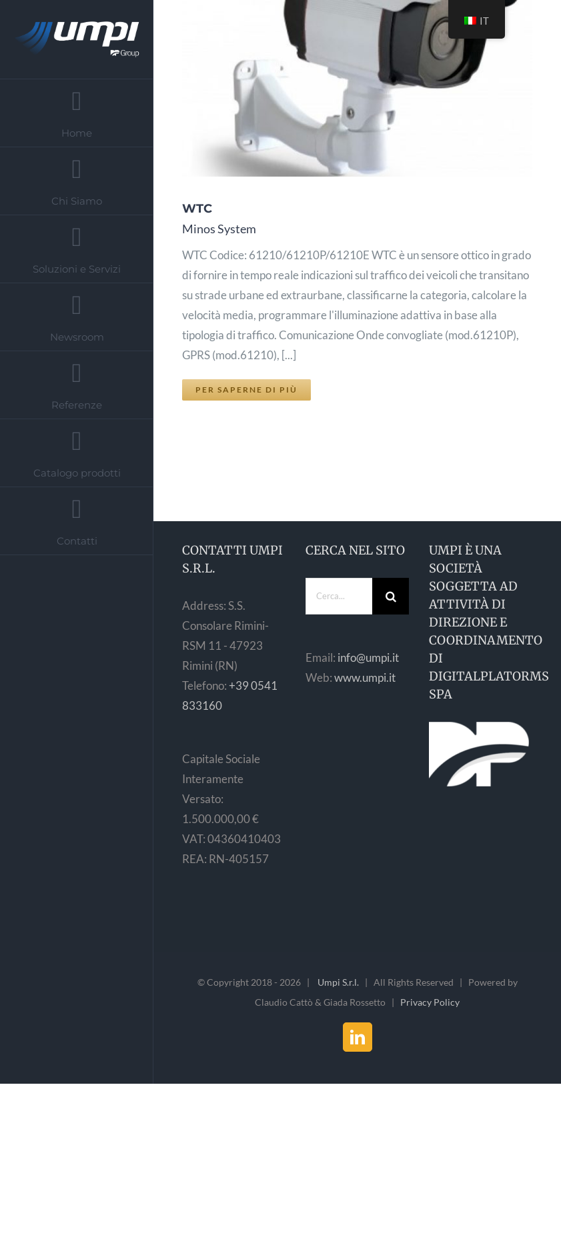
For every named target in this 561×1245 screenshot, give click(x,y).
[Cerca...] (339, 596)
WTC (197, 208)
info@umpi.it (368, 657)
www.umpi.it (365, 677)
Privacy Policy (430, 1002)
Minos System (219, 228)
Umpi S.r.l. (338, 982)
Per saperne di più (246, 390)
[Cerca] (390, 596)
